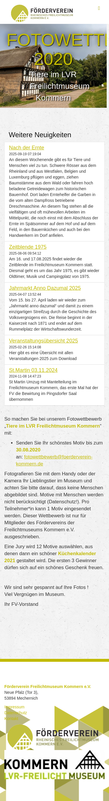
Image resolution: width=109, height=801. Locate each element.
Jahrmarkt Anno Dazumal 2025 (45, 288)
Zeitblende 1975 (28, 247)
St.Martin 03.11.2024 (33, 370)
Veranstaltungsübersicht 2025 (43, 341)
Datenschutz (15, 712)
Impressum (14, 707)
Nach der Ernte (26, 148)
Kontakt (11, 718)
